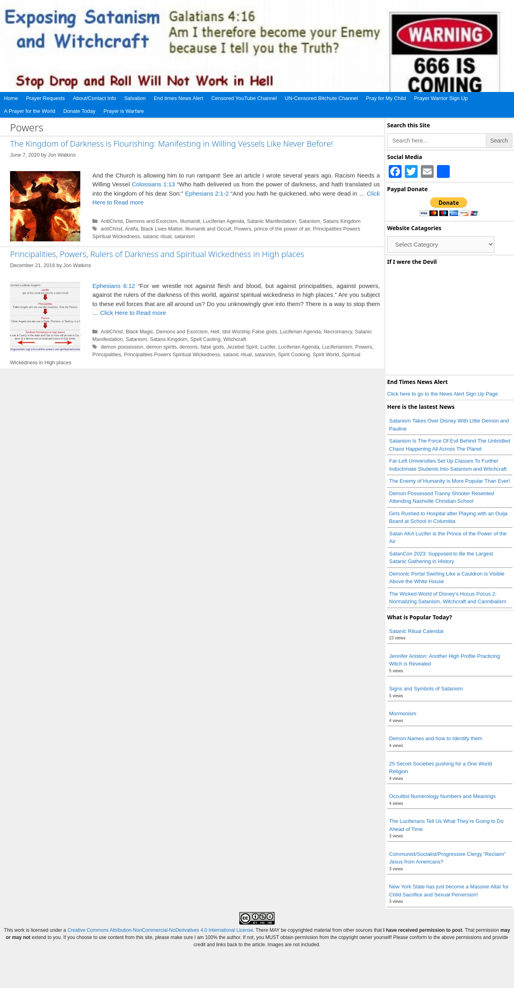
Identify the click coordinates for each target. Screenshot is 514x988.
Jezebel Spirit (242, 347)
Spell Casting (205, 339)
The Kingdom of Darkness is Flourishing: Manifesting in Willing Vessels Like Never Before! (171, 143)
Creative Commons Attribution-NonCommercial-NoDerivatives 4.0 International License (160, 930)
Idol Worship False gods (249, 332)
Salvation (134, 98)
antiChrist (111, 229)
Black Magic (139, 332)
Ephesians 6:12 (113, 285)
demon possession (122, 347)
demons (188, 347)
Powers (242, 229)
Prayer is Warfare (124, 111)
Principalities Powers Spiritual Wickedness (172, 354)
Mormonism (402, 713)
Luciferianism (337, 347)
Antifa (131, 229)
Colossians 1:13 (153, 184)
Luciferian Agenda (223, 221)
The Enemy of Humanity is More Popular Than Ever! (449, 481)
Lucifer (267, 347)
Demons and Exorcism (151, 221)
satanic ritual (157, 236)
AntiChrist (112, 221)
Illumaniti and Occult (208, 229)
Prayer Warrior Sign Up (441, 98)
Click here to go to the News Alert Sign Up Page (442, 394)
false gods (212, 347)
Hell (214, 332)
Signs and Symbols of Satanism (426, 689)
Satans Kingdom (342, 221)
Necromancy (338, 332)
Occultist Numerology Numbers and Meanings (442, 796)
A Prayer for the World (29, 111)
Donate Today (79, 111)
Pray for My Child (386, 98)
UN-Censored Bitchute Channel (321, 98)
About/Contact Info (94, 98)
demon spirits (161, 347)
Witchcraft (234, 339)
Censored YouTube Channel (244, 98)
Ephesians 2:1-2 (207, 193)
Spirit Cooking (294, 354)
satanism (184, 236)
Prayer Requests (45, 98)
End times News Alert (179, 98)
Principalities (106, 354)
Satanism (309, 221)
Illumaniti (190, 221)
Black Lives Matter (161, 229)
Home (11, 98)
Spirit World (326, 354)
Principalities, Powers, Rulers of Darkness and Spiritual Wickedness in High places (157, 254)
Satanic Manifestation (271, 221)
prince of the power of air (282, 229)
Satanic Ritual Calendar (416, 631)
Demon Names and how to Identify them (435, 738)
